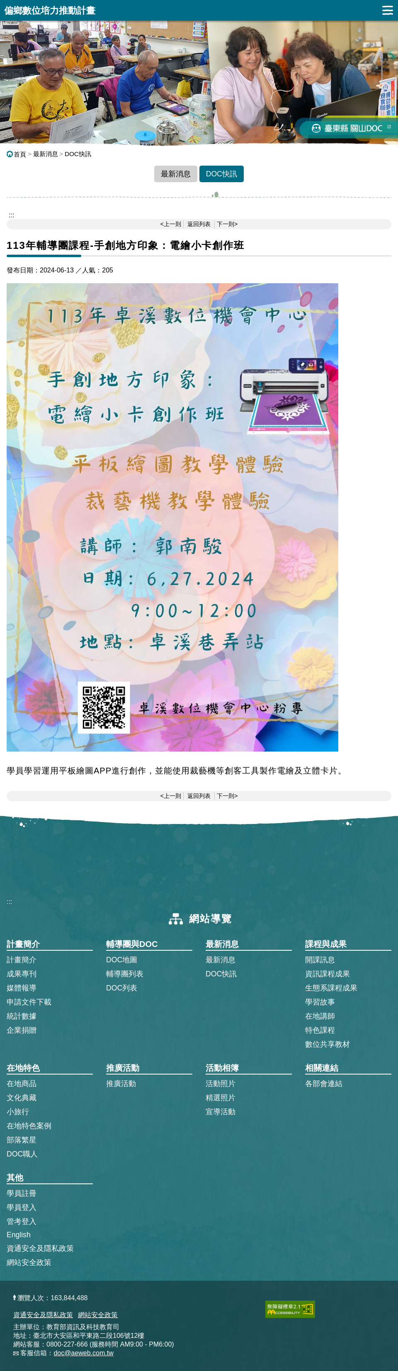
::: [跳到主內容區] (11, 215)
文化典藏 (21, 1098)
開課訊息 (320, 960)
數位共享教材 (327, 1044)
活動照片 (220, 1083)
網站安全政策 (29, 1262)
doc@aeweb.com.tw (83, 1353)
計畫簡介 (21, 960)
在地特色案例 (29, 1126)
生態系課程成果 (331, 988)
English (19, 1235)
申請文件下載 (29, 1002)
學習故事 (320, 1002)
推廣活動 (121, 1083)
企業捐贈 (21, 1030)
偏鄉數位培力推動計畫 (49, 10)
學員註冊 (21, 1193)
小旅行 (18, 1112)
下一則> (227, 224)
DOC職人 (22, 1154)
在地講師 (320, 1016)
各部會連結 (323, 1083)
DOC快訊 (78, 153)
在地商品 (21, 1083)
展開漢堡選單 (387, 10)
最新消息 (45, 153)
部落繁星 (21, 1140)
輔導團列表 (124, 974)
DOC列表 (121, 988)
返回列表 (199, 224)
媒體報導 (21, 988)
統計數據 (21, 1016)
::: (9, 901)
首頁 (16, 154)
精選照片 (220, 1098)
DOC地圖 (121, 960)
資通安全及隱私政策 (40, 1248)
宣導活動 (220, 1112)
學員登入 (21, 1207)
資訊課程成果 (327, 974)
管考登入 (21, 1221)
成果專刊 (21, 974)
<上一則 (170, 224)
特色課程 (320, 1030)
